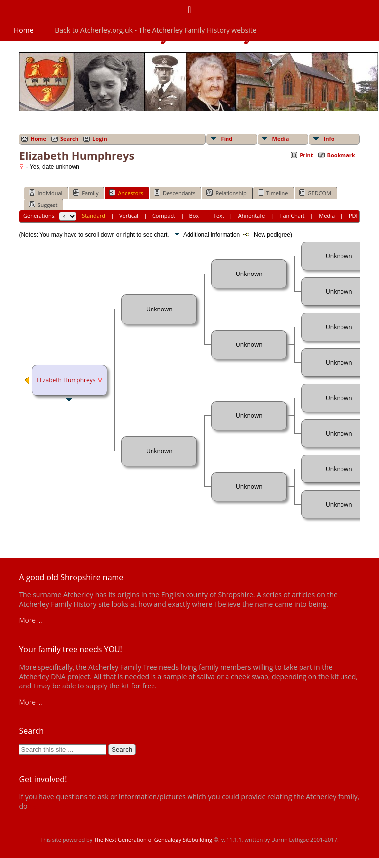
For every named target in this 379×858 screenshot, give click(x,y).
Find (227, 138)
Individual (45, 193)
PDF (354, 215)
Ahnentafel (252, 215)
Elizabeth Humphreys (66, 380)
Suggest (43, 204)
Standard (93, 215)
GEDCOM (315, 193)
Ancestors (126, 193)
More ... (30, 620)
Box (194, 215)
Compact (163, 215)
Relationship (226, 193)
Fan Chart (292, 215)
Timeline (273, 193)
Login (99, 138)
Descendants (174, 193)
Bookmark (341, 155)
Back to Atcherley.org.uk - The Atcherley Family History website (155, 29)
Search (69, 138)
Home (24, 29)
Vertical (128, 215)
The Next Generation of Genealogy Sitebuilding (153, 839)
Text (218, 215)
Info (329, 138)
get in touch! (48, 806)
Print (306, 155)
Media (280, 138)
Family (85, 193)
